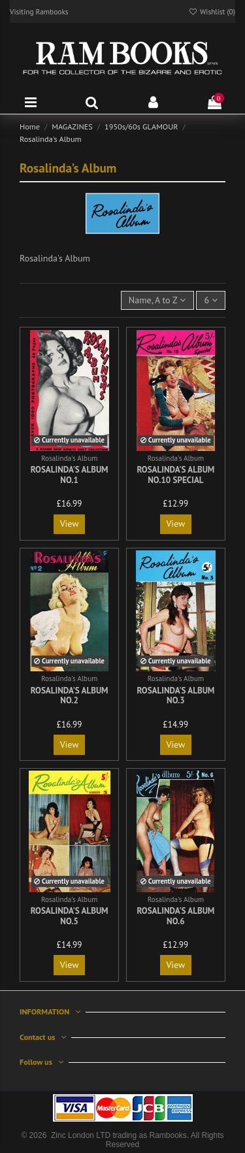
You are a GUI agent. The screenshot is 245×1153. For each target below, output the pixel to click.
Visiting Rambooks (39, 11)
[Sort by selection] (157, 300)
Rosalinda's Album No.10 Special (175, 475)
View (69, 523)
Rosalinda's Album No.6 (175, 916)
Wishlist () (211, 11)
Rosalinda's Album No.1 (69, 475)
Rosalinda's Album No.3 (175, 696)
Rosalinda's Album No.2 (69, 696)
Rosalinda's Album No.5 (69, 916)
